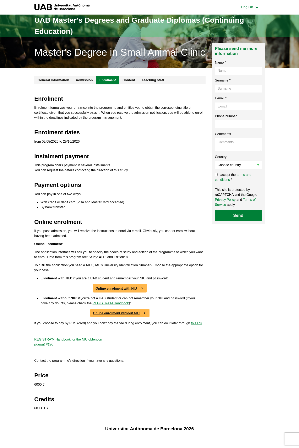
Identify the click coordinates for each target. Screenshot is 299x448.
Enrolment (107, 80)
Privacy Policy (225, 199)
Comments (223, 134)
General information (53, 80)
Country (221, 157)
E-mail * (221, 98)
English (253, 7)
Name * (220, 62)
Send (238, 215)
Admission (84, 80)
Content (129, 80)
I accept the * (233, 177)
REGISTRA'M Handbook (111, 303)
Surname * (223, 80)
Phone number (226, 116)
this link (196, 323)
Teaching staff (153, 80)
